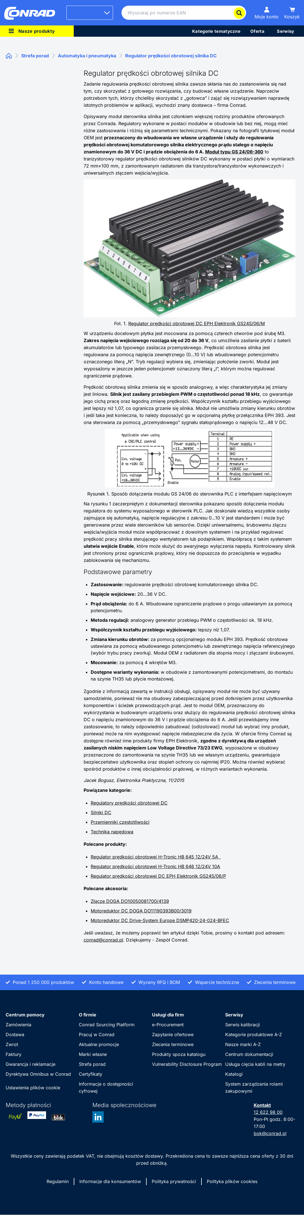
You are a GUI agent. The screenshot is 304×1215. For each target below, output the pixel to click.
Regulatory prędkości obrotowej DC (129, 803)
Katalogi (234, 1074)
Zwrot (12, 1044)
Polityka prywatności (174, 1181)
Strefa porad (92, 1064)
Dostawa (15, 1034)
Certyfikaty (90, 1074)
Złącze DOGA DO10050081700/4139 (130, 901)
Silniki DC (101, 812)
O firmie (87, 1015)
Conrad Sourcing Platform (106, 1024)
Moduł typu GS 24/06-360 (234, 152)
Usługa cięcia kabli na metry (255, 1064)
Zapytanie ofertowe (173, 1034)
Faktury (13, 1054)
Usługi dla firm (168, 1015)
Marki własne (93, 1054)
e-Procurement (168, 1024)
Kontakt (262, 1105)
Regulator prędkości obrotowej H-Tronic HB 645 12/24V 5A (156, 857)
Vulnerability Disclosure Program (187, 1064)
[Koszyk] (292, 12)
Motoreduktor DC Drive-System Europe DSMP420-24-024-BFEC (160, 920)
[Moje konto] (267, 12)
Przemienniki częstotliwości (120, 822)
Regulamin (58, 1181)
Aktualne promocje (99, 1044)
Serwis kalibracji (242, 1024)
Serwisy (234, 1015)
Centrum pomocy (25, 1015)
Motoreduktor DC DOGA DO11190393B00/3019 (141, 911)
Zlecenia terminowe (173, 1044)
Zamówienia (18, 1024)
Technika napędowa (112, 831)
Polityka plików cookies (232, 1181)
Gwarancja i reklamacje (30, 1064)
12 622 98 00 (268, 1112)
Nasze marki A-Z (243, 1044)
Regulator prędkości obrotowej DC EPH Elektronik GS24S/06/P (158, 876)
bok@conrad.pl (270, 1133)
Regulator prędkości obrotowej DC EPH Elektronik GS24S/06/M (196, 323)
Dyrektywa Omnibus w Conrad (38, 1074)
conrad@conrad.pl (103, 940)
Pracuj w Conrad (96, 1034)
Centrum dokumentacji (249, 1054)
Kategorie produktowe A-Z (253, 1034)
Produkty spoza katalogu (178, 1054)
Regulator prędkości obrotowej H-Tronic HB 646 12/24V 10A (155, 866)
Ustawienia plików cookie (33, 1087)
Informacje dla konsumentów (110, 1181)
